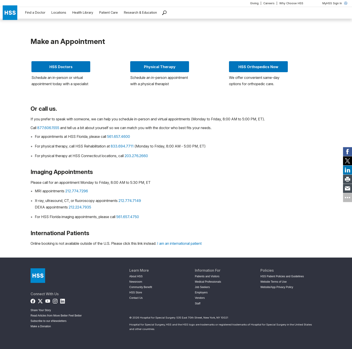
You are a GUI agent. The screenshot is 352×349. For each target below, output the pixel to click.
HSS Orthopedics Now (258, 67)
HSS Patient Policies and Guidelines (282, 276)
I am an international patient (179, 243)
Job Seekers (202, 287)
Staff (197, 303)
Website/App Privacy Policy (276, 287)
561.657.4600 (118, 136)
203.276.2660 (136, 156)
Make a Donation (41, 326)
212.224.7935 (80, 207)
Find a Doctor (35, 12)
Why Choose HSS (291, 3)
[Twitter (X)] (40, 300)
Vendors (200, 297)
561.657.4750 (127, 217)
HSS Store (135, 292)
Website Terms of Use (273, 281)
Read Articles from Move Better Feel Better (56, 315)
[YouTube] (47, 300)
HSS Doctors (61, 67)
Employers (201, 292)
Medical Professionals (208, 281)
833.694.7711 (122, 146)
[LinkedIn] (62, 300)
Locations (58, 12)
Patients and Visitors (207, 276)
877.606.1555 (48, 128)
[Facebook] (33, 300)
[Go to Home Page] (38, 275)
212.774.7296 (76, 191)
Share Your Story (41, 310)
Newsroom (135, 281)
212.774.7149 (130, 200)
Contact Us (136, 297)
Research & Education (140, 12)
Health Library (82, 12)
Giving (254, 3)
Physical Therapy (160, 67)
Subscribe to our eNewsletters (48, 321)
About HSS (136, 276)
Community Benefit (140, 287)
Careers (269, 3)
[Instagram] (55, 300)
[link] (347, 151)
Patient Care (108, 12)
